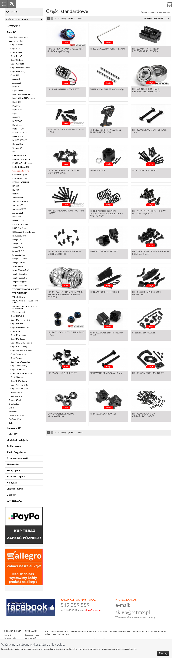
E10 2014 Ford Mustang (22, 163)
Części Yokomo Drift (19, 385)
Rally (11, 423)
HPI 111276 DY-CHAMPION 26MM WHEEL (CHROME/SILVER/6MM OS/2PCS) (65, 295)
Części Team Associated (20, 362)
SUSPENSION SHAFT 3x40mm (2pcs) (108, 89)
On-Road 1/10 (15, 419)
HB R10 (15, 186)
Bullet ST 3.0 (17, 136)
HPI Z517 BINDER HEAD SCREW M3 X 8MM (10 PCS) (64, 253)
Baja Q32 (16, 117)
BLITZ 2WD (17, 121)
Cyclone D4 (17, 148)
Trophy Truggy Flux (20, 285)
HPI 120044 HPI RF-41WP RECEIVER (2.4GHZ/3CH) (145, 50)
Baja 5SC (16, 106)
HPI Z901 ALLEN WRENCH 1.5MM (107, 49)
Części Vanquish (17, 377)
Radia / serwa (14, 446)
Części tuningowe (19, 175)
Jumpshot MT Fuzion (21, 201)
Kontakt (7, 635)
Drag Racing (14, 404)
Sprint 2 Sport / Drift (20, 270)
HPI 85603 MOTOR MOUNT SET (148, 373)
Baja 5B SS (16, 102)
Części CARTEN (17, 64)
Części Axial (15, 48)
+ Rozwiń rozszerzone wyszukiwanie (155, 12)
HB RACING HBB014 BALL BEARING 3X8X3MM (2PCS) (146, 90)
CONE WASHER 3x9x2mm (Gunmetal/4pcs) (61, 415)
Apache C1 (16, 79)
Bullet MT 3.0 (18, 129)
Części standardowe (20, 171)
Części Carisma (16, 60)
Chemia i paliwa (15, 488)
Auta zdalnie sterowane (18, 37)
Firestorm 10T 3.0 (19, 178)
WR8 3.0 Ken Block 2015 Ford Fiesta (25, 302)
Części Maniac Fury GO (20, 320)
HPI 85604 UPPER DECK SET (104, 292)
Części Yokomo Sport (19, 389)
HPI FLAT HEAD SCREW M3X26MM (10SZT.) (66, 212)
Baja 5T (15, 113)
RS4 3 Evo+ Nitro (19, 228)
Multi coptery (16, 396)
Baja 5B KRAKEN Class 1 (22, 94)
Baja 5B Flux (17, 90)
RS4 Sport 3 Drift (19, 236)
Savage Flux (17, 243)
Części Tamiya (16, 358)
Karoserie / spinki (16, 476)
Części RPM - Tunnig (18, 347)
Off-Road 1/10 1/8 (16, 415)
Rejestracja (158, 4)
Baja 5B (15, 87)
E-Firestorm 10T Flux (21, 159)
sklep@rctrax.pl (132, 612)
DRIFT (11, 408)
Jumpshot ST (17, 213)
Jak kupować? (30, 638)
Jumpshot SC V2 (19, 209)
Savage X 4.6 (17, 247)
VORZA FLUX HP (19, 293)
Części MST (15, 331)
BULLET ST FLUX (19, 140)
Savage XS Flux (18, 262)
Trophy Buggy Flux (20, 278)
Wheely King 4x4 (19, 297)
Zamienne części (19, 312)
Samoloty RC (14, 428)
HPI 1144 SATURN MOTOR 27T (63, 89)
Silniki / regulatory (17, 452)
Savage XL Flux (18, 255)
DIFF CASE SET (97, 170)
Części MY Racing (17, 339)
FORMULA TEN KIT (20, 182)
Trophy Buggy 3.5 (19, 274)
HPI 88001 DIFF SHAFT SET (104, 251)
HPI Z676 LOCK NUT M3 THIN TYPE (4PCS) (66, 334)
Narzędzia (12, 482)
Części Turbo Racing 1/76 (21, 373)
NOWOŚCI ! (13, 26)
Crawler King (17, 144)
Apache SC (16, 83)
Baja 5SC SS (17, 110)
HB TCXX (16, 190)
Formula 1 (13, 412)
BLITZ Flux (16, 125)
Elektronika (13, 464)
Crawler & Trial (15, 400)
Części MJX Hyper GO (19, 327)
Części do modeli (16, 41)
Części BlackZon (17, 56)
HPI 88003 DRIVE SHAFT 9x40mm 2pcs (149, 131)
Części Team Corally (18, 366)
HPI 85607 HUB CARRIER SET (62, 373)
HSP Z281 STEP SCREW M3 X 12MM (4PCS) (66, 131)
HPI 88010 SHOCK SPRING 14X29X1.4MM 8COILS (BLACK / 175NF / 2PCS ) (106, 214)
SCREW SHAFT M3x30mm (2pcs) (106, 373)
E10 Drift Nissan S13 (20, 167)
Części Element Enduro (20, 68)
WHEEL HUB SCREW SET (144, 170)
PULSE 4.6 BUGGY (20, 224)
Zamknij (163, 653)
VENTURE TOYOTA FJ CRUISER (25, 289)
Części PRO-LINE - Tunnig (21, 343)
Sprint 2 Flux (17, 266)
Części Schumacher (18, 354)
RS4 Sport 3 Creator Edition (23, 232)
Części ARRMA (16, 45)
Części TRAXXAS (17, 369)
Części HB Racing (17, 71)
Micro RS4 (16, 217)
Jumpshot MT (18, 198)
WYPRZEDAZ (14, 500)
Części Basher (16, 52)
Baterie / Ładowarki (17, 458)
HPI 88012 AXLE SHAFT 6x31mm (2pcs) (106, 334)
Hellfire (15, 194)
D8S (14, 152)
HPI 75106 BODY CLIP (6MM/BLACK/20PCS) (143, 415)
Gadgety (11, 494)
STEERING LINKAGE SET (144, 333)
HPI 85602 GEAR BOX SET (103, 414)
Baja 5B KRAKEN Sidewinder (24, 98)
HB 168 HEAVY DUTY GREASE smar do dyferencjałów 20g (65, 50)
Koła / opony (14, 470)
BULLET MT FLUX (20, 133)
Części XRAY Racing (18, 381)
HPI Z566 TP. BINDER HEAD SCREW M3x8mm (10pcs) (150, 253)
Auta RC (11, 32)
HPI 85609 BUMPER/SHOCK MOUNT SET (146, 293)
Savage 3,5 (16, 240)
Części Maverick (17, 324)
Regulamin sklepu (31, 635)
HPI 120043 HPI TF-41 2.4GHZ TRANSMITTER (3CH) (105, 131)
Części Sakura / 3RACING (21, 350)
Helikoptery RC (16, 392)
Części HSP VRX (17, 316)
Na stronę (62, 19)
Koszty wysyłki (10, 638)
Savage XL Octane (19, 259)
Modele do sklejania (17, 440)
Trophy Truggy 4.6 (20, 282)
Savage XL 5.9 (18, 251)
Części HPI (14, 75)
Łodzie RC (12, 434)
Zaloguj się (144, 4)
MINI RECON (18, 220)
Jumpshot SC (17, 205)
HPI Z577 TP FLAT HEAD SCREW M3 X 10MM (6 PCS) (148, 212)
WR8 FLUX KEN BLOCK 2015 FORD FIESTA (24, 307)
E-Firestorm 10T (19, 155)
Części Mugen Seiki (18, 335)
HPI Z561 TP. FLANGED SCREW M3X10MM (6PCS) (63, 172)
